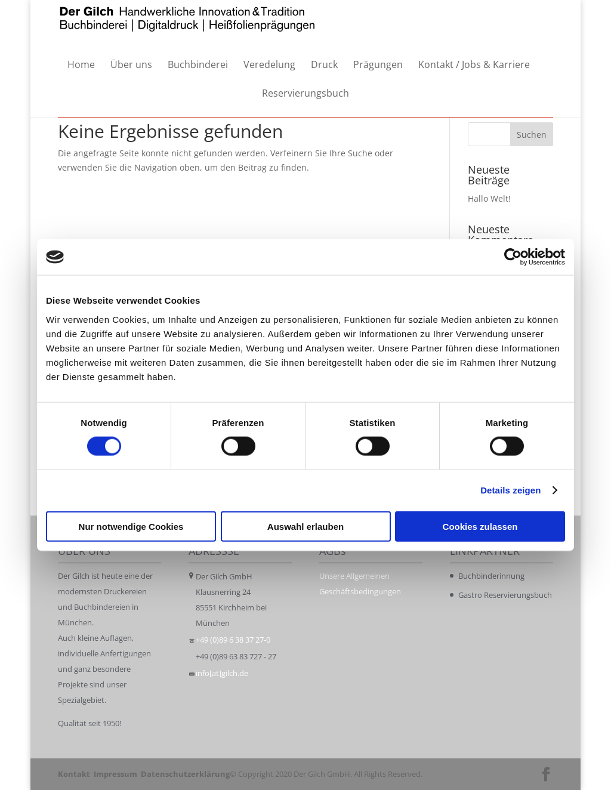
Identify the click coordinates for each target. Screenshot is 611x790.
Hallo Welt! (489, 198)
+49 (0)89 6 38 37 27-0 (233, 639)
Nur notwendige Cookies (131, 526)
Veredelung (269, 65)
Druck (324, 65)
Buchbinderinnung (491, 575)
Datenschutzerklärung (185, 774)
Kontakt (74, 774)
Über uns (131, 65)
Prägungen (378, 65)
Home (81, 65)
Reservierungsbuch (305, 94)
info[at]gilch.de (222, 673)
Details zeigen (510, 490)
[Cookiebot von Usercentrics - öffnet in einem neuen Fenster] (513, 257)
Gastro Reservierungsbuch (505, 595)
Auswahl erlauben (305, 526)
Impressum (115, 774)
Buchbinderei (198, 65)
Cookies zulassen (480, 526)
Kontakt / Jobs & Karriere (474, 65)
